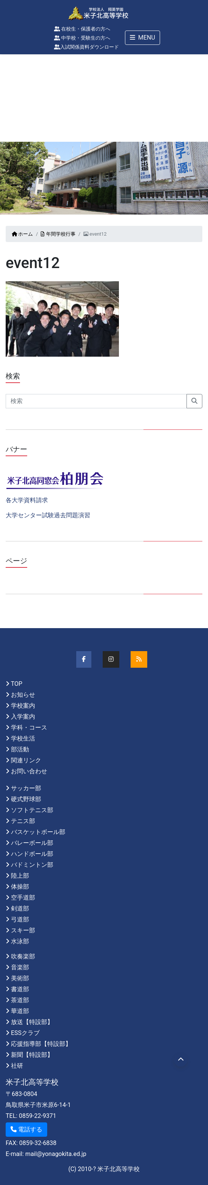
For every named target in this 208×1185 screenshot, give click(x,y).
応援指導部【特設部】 (41, 1043)
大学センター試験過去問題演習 (48, 515)
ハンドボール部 (32, 853)
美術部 (20, 978)
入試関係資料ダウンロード (86, 47)
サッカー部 (26, 788)
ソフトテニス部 (32, 810)
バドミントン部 (32, 864)
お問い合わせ (29, 771)
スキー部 (23, 930)
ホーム (22, 234)
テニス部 (23, 821)
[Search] (96, 401)
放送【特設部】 (32, 1022)
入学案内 (23, 716)
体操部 (20, 886)
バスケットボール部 (38, 831)
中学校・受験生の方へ (82, 38)
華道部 (20, 1011)
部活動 (20, 749)
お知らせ (23, 694)
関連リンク (26, 760)
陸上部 (20, 875)
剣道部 (20, 908)
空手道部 (23, 897)
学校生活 (23, 738)
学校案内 (23, 705)
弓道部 (20, 919)
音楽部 (20, 967)
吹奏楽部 (23, 956)
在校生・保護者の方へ (82, 29)
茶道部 (20, 1000)
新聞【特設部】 (32, 1054)
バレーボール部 (32, 842)
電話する (26, 1129)
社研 (17, 1065)
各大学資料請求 (27, 500)
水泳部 (20, 941)
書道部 (20, 989)
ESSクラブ (25, 1032)
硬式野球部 (26, 799)
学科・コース (29, 727)
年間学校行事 (58, 234)
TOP (16, 683)
